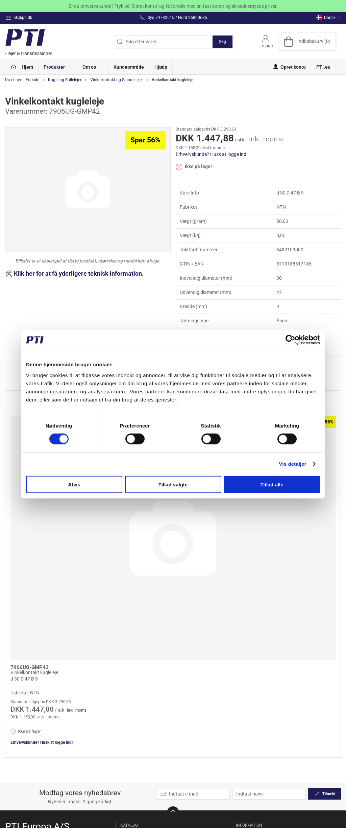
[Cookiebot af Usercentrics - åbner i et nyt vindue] (290, 340)
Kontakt (245, 676)
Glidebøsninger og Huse (140, 687)
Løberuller (187, 676)
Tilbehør (185, 750)
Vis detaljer (292, 464)
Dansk (328, 18)
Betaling (245, 705)
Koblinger (132, 759)
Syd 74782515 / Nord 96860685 (39, 682)
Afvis (74, 484)
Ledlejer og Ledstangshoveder (141, 782)
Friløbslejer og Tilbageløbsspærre (141, 670)
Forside (32, 79)
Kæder (128, 733)
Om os (243, 666)
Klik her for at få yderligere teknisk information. (79, 273)
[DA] (30, 41)
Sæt (181, 714)
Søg (222, 41)
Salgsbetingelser (254, 714)
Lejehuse (186, 657)
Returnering (249, 695)
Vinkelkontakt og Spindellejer (116, 79)
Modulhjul (187, 685)
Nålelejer (186, 695)
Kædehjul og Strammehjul (135, 720)
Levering (246, 685)
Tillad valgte (173, 484)
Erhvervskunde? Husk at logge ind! (212, 154)
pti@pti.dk (16, 689)
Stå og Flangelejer (195, 724)
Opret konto (249, 657)
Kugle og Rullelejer (64, 79)
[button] (58, 66)
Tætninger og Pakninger (190, 737)
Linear (183, 666)
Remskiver (187, 705)
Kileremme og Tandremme (136, 746)
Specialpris (133, 657)
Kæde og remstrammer (136, 703)
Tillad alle (271, 484)
